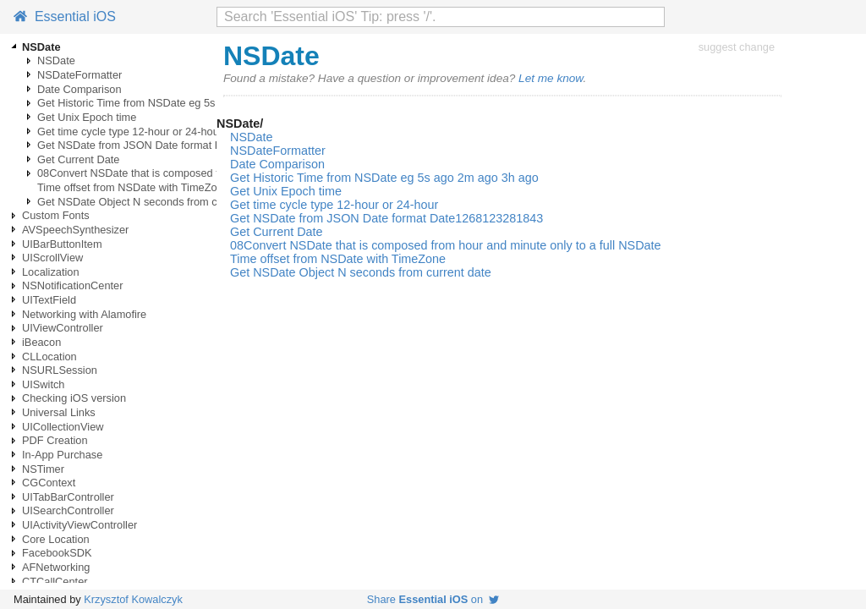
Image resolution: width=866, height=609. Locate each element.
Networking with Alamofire (84, 314)
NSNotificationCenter (72, 285)
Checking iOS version (74, 398)
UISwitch (43, 384)
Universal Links (59, 412)
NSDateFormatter (79, 75)
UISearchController (68, 510)
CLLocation (49, 356)
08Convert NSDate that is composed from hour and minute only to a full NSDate (445, 245)
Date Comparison (79, 89)
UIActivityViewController (79, 524)
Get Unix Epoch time (86, 117)
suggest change (737, 47)
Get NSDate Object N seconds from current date (153, 201)
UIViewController (62, 327)
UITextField (49, 300)
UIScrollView (52, 257)
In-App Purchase (62, 454)
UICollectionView (63, 426)
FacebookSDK (57, 552)
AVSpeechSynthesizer (75, 229)
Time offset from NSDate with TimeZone (133, 187)
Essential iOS (65, 16)
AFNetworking (56, 567)
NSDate (56, 60)
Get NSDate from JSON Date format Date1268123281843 (176, 145)
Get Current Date (78, 159)
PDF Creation (55, 440)
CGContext (48, 482)
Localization (50, 272)
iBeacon (41, 342)
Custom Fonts (56, 215)
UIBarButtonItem (62, 244)
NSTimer (43, 469)
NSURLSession (59, 370)
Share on (433, 599)
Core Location (56, 539)
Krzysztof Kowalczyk (133, 599)
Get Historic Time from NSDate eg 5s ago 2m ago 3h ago (174, 102)
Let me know (550, 78)
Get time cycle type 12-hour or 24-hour (129, 131)
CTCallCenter (55, 581)
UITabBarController (68, 497)
